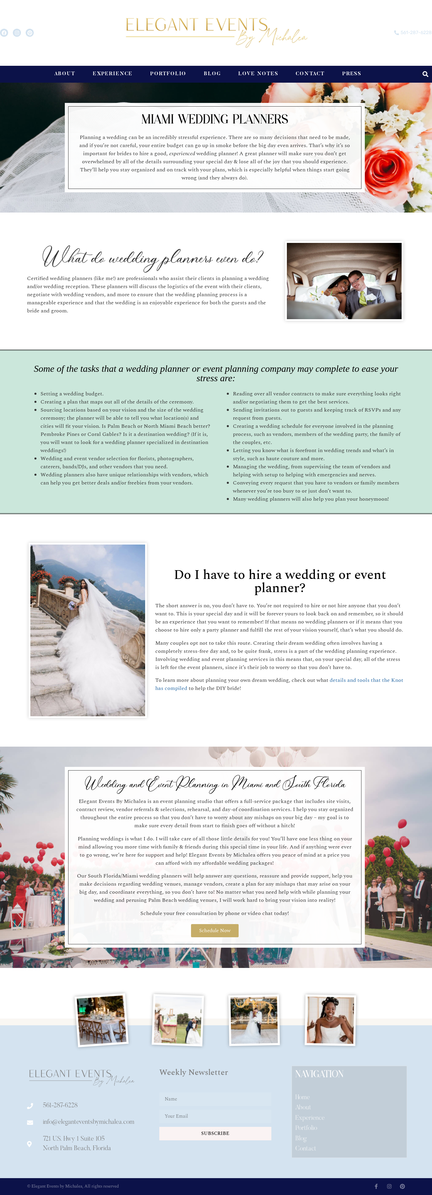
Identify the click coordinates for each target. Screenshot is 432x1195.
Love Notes (258, 74)
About (64, 74)
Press (352, 74)
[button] (426, 74)
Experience (113, 74)
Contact (310, 74)
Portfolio (168, 74)
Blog (212, 74)
